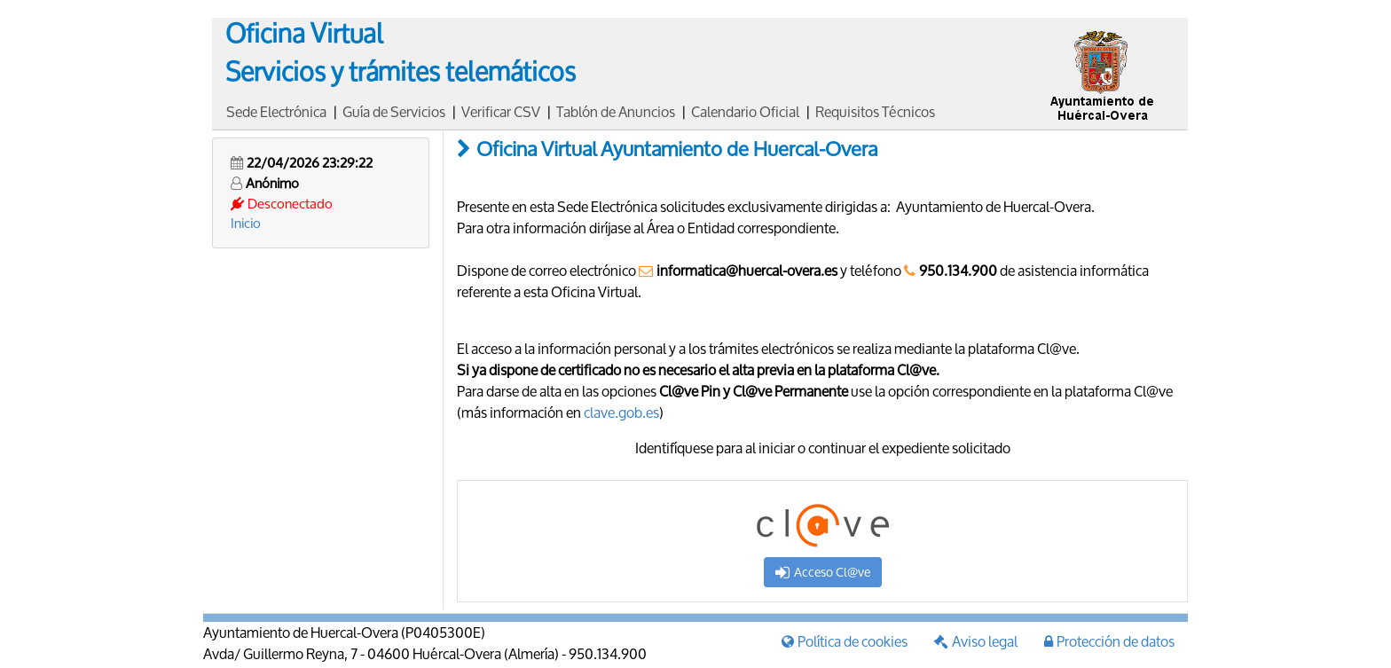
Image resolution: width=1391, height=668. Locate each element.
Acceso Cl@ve (822, 572)
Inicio (246, 222)
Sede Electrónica (276, 111)
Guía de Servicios (393, 111)
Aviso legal (976, 641)
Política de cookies (845, 641)
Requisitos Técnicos (875, 111)
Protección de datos (1109, 641)
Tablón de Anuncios (615, 111)
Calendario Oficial (745, 111)
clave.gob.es (621, 412)
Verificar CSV (500, 111)
